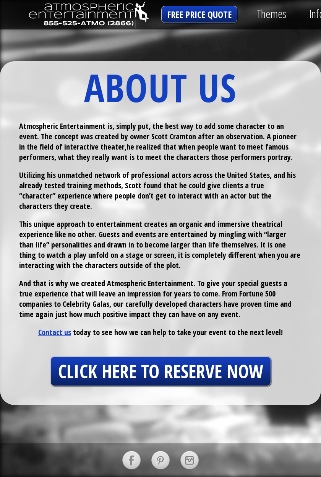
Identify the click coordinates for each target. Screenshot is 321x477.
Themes (271, 13)
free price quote (199, 14)
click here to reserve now (160, 371)
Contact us (54, 332)
